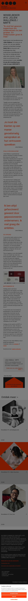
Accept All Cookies (14, 593)
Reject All (14, 596)
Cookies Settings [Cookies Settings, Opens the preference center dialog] (14, 599)
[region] (14, 592)
